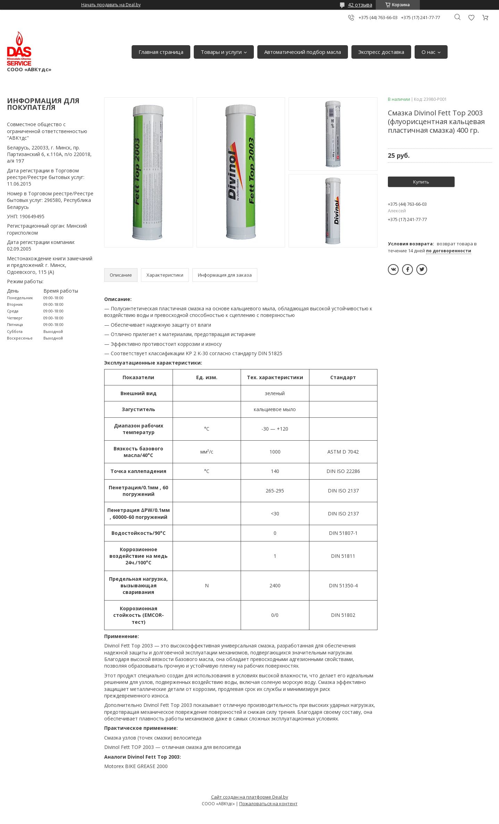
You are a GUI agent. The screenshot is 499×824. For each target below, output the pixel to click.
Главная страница (161, 51)
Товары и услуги (221, 51)
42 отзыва (360, 4)
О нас (428, 51)
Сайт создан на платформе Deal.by (249, 797)
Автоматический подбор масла (302, 51)
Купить (421, 182)
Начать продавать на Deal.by (111, 4)
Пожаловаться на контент (268, 803)
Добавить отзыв (471, 18)
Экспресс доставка (381, 51)
